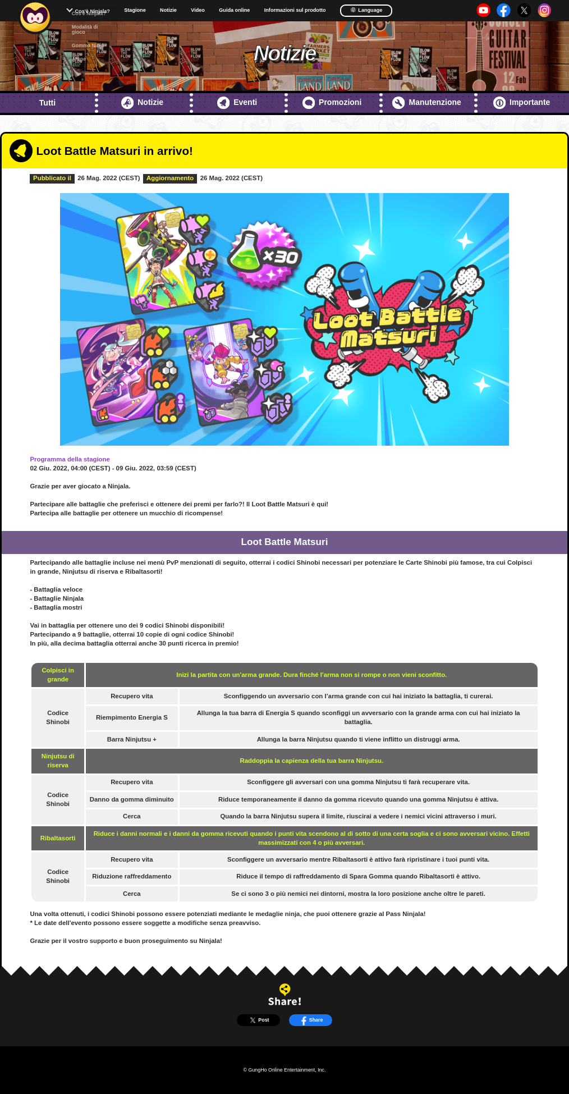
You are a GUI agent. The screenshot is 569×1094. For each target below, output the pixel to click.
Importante (521, 103)
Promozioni (332, 103)
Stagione (134, 10)
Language (366, 10)
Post (258, 1020)
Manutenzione (426, 103)
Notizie (168, 10)
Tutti (47, 102)
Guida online (234, 10)
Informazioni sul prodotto (295, 10)
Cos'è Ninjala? (92, 11)
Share (311, 1020)
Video (198, 10)
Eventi (237, 103)
